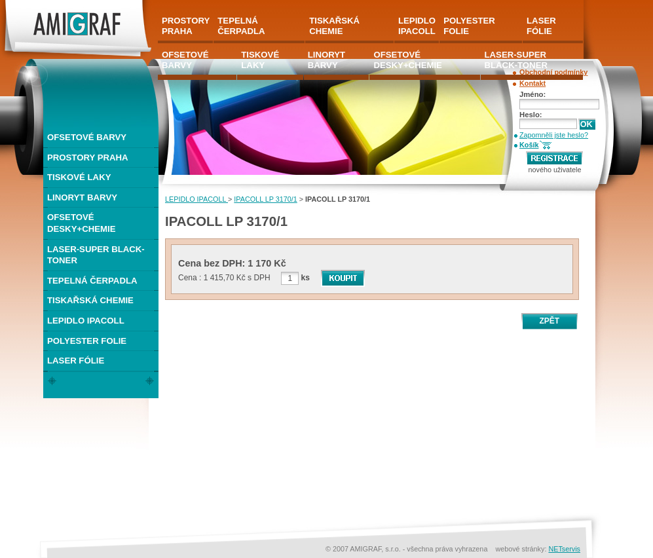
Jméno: (532, 94)
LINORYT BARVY (82, 197)
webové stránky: (521, 549)
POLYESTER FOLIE (86, 341)
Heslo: (530, 115)
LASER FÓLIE (75, 360)
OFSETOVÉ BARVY (86, 137)
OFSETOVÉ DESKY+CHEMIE (81, 223)
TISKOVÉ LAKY (79, 177)
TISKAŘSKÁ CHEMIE (90, 300)
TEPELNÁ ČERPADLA (92, 281)
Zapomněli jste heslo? (553, 135)
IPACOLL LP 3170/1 (265, 199)
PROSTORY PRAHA (87, 157)
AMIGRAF (22, 5)
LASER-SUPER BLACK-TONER (96, 255)
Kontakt (532, 83)
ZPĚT (549, 321)
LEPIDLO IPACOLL (196, 199)
